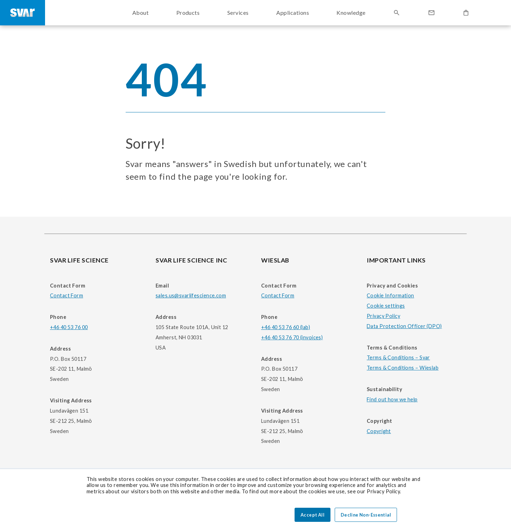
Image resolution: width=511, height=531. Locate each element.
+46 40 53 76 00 (69, 327)
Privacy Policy (383, 316)
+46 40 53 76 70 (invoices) (292, 337)
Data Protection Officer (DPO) (404, 326)
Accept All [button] (312, 515)
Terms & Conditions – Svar (398, 357)
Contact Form (66, 295)
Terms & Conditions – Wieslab (403, 368)
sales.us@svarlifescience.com (191, 295)
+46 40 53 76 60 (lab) (285, 327)
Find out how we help (392, 399)
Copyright (379, 431)
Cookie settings (386, 306)
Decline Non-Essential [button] (366, 515)
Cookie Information (390, 295)
